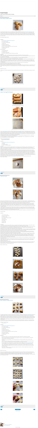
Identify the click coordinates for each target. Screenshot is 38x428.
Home (17, 409)
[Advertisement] (18, 6)
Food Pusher (4, 12)
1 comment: (2, 296)
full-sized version (29, 314)
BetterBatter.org (7, 139)
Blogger (19, 427)
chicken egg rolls (5, 131)
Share (1, 173)
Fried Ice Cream (3, 176)
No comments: (3, 88)
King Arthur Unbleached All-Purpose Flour (9, 40)
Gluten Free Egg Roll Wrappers (6, 92)
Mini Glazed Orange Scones (6, 18)
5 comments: (2, 405)
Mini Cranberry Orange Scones (6, 300)
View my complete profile (7, 425)
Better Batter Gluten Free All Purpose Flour (9, 142)
